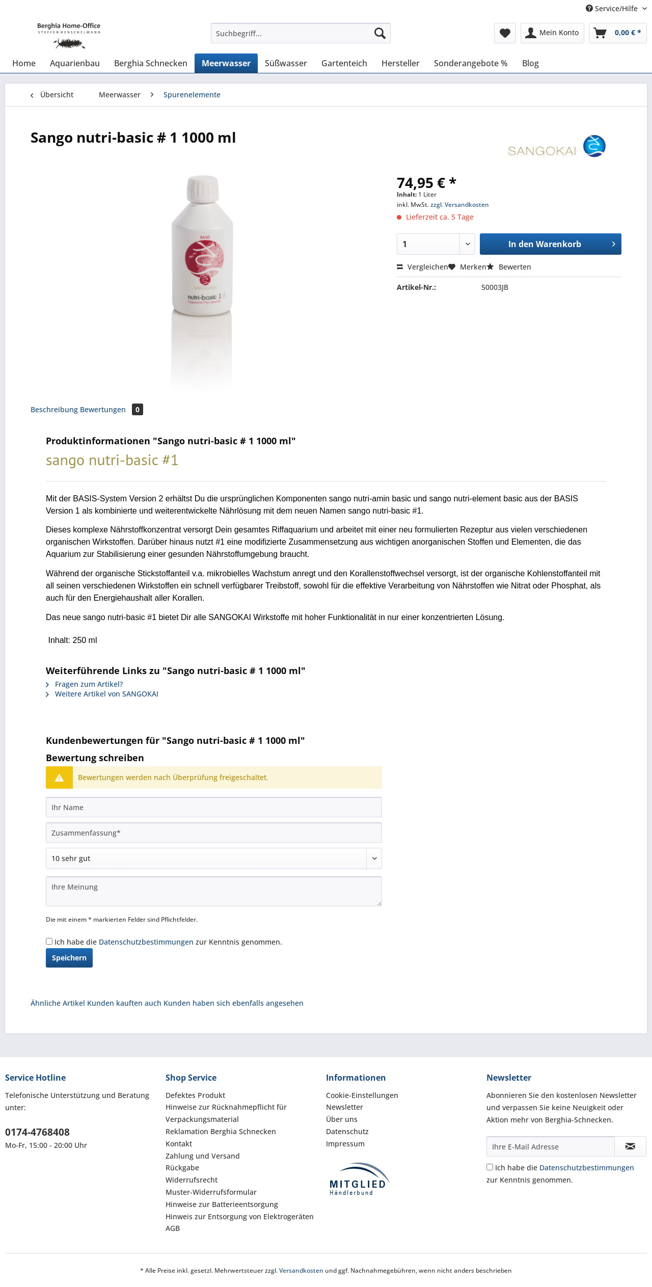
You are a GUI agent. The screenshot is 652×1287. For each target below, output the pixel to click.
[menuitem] (301, 38)
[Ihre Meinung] (214, 891)
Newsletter (344, 1107)
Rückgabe (182, 1167)
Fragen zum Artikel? (84, 684)
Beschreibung (54, 409)
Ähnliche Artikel (58, 1003)
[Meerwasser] (226, 63)
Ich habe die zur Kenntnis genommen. (168, 942)
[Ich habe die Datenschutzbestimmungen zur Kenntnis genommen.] (49, 941)
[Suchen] (380, 33)
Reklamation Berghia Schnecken (221, 1131)
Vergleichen (422, 267)
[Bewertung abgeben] (214, 858)
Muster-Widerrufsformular (211, 1192)
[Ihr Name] (214, 807)
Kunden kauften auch (124, 1003)
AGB (173, 1228)
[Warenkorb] (618, 33)
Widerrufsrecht (192, 1180)
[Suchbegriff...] (301, 33)
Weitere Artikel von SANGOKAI (102, 694)
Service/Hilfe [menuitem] (613, 8)
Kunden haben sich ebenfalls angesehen (234, 1003)
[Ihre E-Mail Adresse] (550, 1146)
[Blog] (530, 63)
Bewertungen (111, 409)
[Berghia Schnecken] (151, 63)
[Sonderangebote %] (471, 63)
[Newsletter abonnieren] (630, 1146)
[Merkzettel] (505, 33)
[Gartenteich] (344, 63)
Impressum (345, 1143)
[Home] (24, 63)
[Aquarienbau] (75, 63)
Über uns (342, 1119)
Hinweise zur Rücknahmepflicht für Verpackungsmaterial (226, 1113)
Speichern (69, 957)
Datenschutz (347, 1131)
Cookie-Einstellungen (362, 1095)
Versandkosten (301, 1270)
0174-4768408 (37, 1132)
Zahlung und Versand (203, 1156)
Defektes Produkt (195, 1095)
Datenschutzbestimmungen (146, 942)
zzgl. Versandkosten (459, 204)
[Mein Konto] (552, 33)
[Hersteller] (400, 63)
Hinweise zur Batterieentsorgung (222, 1204)
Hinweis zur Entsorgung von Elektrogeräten (240, 1216)
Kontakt (179, 1143)
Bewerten (508, 267)
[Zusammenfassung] (214, 832)
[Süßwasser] (286, 63)
